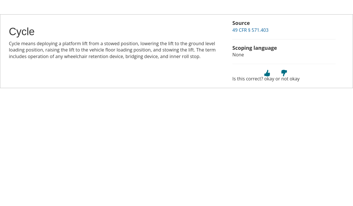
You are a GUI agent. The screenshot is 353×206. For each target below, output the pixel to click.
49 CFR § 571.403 (250, 30)
